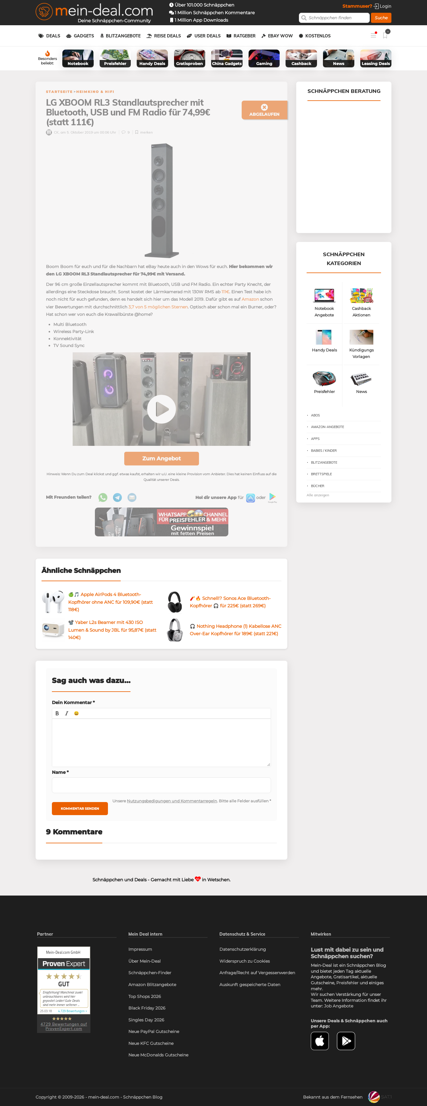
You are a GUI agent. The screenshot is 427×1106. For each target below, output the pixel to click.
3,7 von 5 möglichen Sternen (158, 307)
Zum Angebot (161, 458)
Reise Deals (167, 36)
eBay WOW (280, 36)
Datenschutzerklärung (242, 949)
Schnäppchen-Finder (149, 972)
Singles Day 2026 (146, 1020)
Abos (315, 415)
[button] (57, 713)
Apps (315, 439)
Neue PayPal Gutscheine (153, 1031)
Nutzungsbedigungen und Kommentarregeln (172, 800)
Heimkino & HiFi (95, 92)
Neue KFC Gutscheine (150, 1043)
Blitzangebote (123, 36)
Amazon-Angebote (327, 427)
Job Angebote (338, 1006)
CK (52, 132)
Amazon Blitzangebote (152, 984)
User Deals (208, 36)
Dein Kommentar (73, 702)
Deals (53, 36)
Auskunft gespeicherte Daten (249, 984)
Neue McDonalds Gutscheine (158, 1055)
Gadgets (84, 36)
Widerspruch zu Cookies (244, 961)
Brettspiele (321, 474)
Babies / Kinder (324, 451)
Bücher (317, 486)
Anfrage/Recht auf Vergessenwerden (257, 972)
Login (382, 6)
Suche (381, 17)
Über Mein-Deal (144, 961)
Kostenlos (318, 36)
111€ (225, 291)
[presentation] (57, 713)
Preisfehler (347, 982)
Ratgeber (245, 36)
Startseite (59, 92)
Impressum (140, 949)
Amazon (250, 299)
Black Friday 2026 (146, 1008)
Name (60, 772)
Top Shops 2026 (144, 996)
